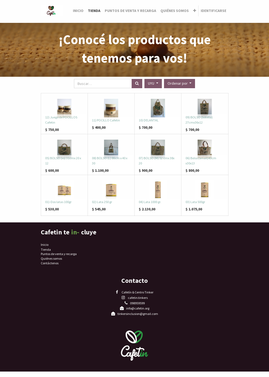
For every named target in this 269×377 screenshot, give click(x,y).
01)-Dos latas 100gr (58, 202)
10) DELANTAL (149, 120)
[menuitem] (78, 10)
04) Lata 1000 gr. (150, 202)
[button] (194, 10)
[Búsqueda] (137, 83)
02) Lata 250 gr (102, 202)
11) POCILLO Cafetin (106, 120)
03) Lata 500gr (195, 202)
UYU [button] (151, 83)
